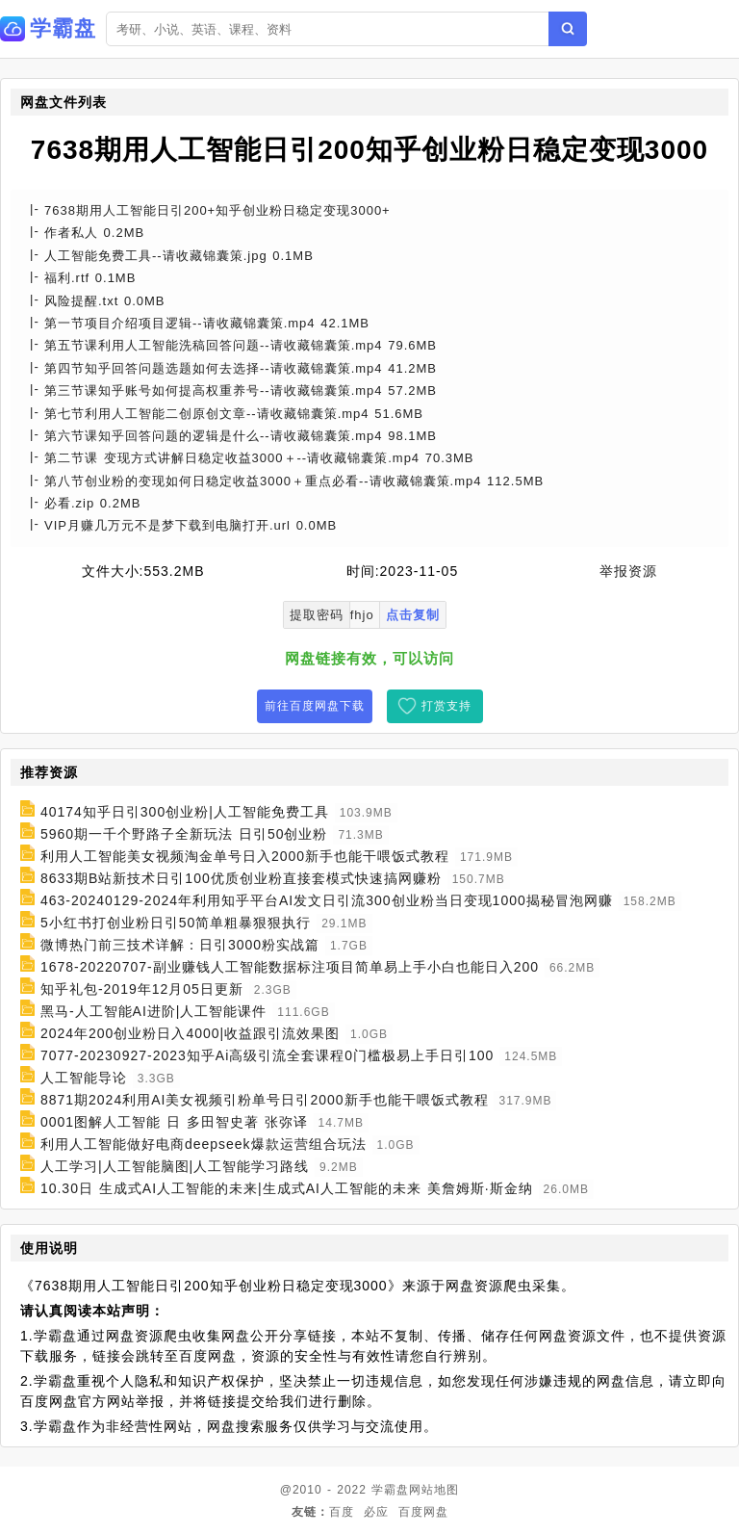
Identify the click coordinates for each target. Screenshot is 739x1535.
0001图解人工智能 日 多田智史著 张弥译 (174, 1122)
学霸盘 (390, 1489)
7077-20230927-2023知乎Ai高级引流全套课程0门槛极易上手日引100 (267, 1055)
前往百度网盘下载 (315, 706)
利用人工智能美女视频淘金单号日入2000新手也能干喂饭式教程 (244, 856)
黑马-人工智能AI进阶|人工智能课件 (154, 1011)
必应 (376, 1512)
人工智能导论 (83, 1077)
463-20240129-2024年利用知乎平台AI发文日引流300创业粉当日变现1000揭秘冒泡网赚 (326, 900)
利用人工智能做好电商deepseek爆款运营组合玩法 (203, 1144)
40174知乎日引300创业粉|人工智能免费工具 (184, 812)
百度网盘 (423, 1512)
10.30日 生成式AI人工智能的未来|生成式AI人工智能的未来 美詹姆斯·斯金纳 (286, 1188)
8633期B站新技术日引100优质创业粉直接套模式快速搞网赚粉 (241, 878)
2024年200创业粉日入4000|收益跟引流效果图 (190, 1033)
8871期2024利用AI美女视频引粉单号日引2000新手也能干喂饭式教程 (264, 1099)
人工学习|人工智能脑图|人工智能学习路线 (174, 1166)
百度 (341, 1512)
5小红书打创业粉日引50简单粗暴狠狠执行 (175, 922)
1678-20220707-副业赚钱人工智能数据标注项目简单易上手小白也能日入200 (289, 967)
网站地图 (434, 1489)
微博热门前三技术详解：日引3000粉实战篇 (179, 944)
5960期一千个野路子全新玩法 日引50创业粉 (184, 834)
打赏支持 (446, 706)
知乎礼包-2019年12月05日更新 (141, 989)
